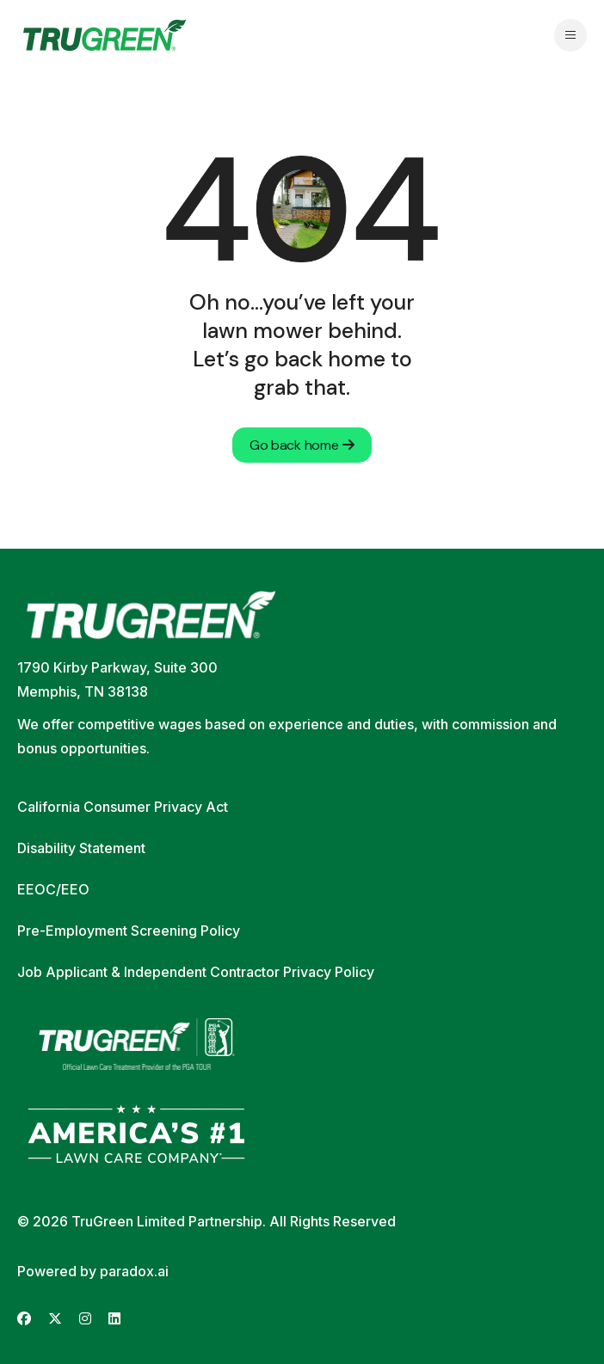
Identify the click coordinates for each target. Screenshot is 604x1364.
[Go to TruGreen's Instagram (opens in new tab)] (85, 1319)
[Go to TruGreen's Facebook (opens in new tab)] (24, 1319)
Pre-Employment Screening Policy (128, 930)
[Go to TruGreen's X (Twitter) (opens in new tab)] (55, 1319)
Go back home (302, 445)
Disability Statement (81, 848)
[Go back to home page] (104, 35)
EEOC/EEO (53, 889)
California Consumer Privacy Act (122, 806)
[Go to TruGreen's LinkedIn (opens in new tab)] (114, 1319)
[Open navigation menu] (570, 35)
